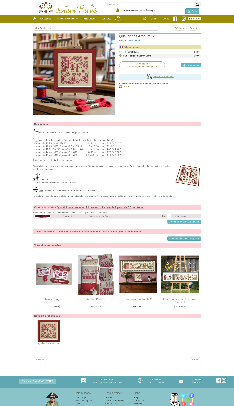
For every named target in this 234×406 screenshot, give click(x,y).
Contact (154, 19)
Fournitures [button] (106, 19)
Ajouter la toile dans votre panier (184, 238)
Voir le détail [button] (54, 307)
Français (194, 18)
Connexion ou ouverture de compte (139, 10)
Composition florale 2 (138, 299)
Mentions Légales (84, 400)
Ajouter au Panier (191, 65)
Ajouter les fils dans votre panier (184, 222)
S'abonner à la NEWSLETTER (38, 381)
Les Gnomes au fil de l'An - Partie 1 (180, 301)
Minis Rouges (53, 299)
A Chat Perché (96, 299)
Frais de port (110, 403)
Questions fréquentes (114, 400)
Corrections (139, 400)
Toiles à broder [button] (89, 19)
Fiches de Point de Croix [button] (67, 19)
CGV (78, 403)
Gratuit (165, 19)
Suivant (193, 28)
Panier (192, 11)
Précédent (179, 28)
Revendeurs (139, 403)
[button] (192, 11)
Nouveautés (45, 19)
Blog (136, 397)
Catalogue (44, 28)
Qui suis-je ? (82, 397)
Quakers (125, 86)
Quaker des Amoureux (49, 332)
